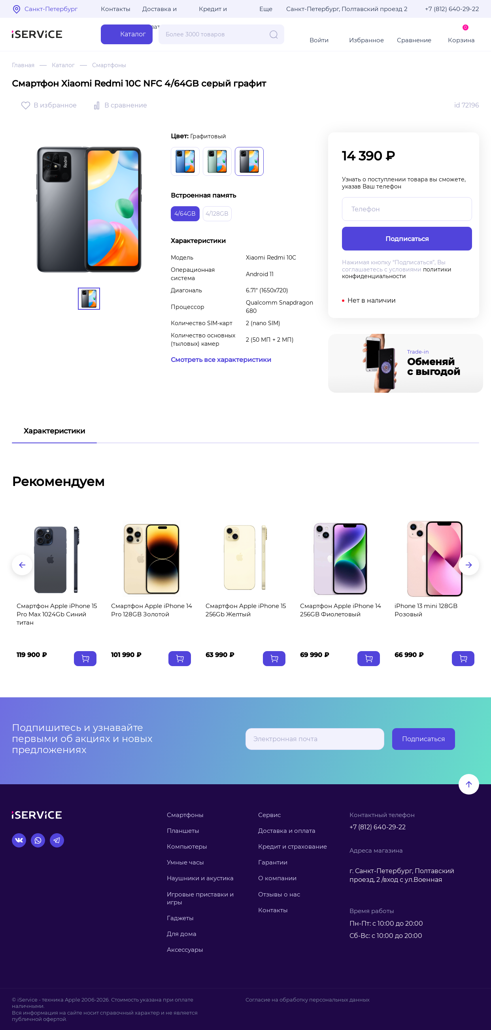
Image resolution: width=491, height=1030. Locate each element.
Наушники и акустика (200, 878)
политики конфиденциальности (396, 273)
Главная (23, 65)
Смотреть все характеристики (221, 359)
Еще (265, 9)
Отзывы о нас (279, 894)
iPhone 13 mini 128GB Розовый (426, 610)
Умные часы (185, 862)
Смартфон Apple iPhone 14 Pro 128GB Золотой (151, 610)
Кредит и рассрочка (215, 11)
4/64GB (185, 213)
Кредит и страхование (292, 846)
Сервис (269, 815)
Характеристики (54, 431)
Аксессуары (185, 949)
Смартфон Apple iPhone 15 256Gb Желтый (246, 610)
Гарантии (272, 862)
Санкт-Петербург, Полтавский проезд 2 (347, 9)
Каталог (63, 65)
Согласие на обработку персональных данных (308, 999)
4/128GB (217, 213)
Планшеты (183, 830)
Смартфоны (109, 65)
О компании (277, 878)
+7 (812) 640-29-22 (452, 9)
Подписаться (423, 739)
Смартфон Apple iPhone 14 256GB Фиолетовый (340, 610)
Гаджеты (180, 918)
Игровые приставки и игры (200, 898)
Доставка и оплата (159, 11)
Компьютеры (187, 846)
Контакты (115, 9)
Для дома (181, 934)
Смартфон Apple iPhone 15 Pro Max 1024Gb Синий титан (57, 614)
